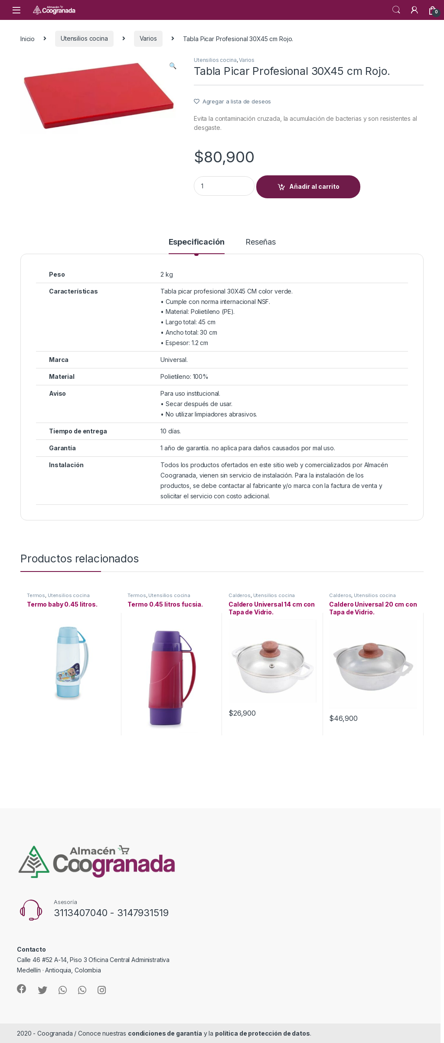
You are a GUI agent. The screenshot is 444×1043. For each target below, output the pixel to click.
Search (396, 10)
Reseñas (260, 242)
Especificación (197, 242)
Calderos (240, 595)
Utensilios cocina (84, 38)
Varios (148, 38)
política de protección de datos (262, 1033)
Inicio (27, 38)
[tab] (197, 246)
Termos (36, 595)
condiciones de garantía (165, 1033)
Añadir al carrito (314, 186)
